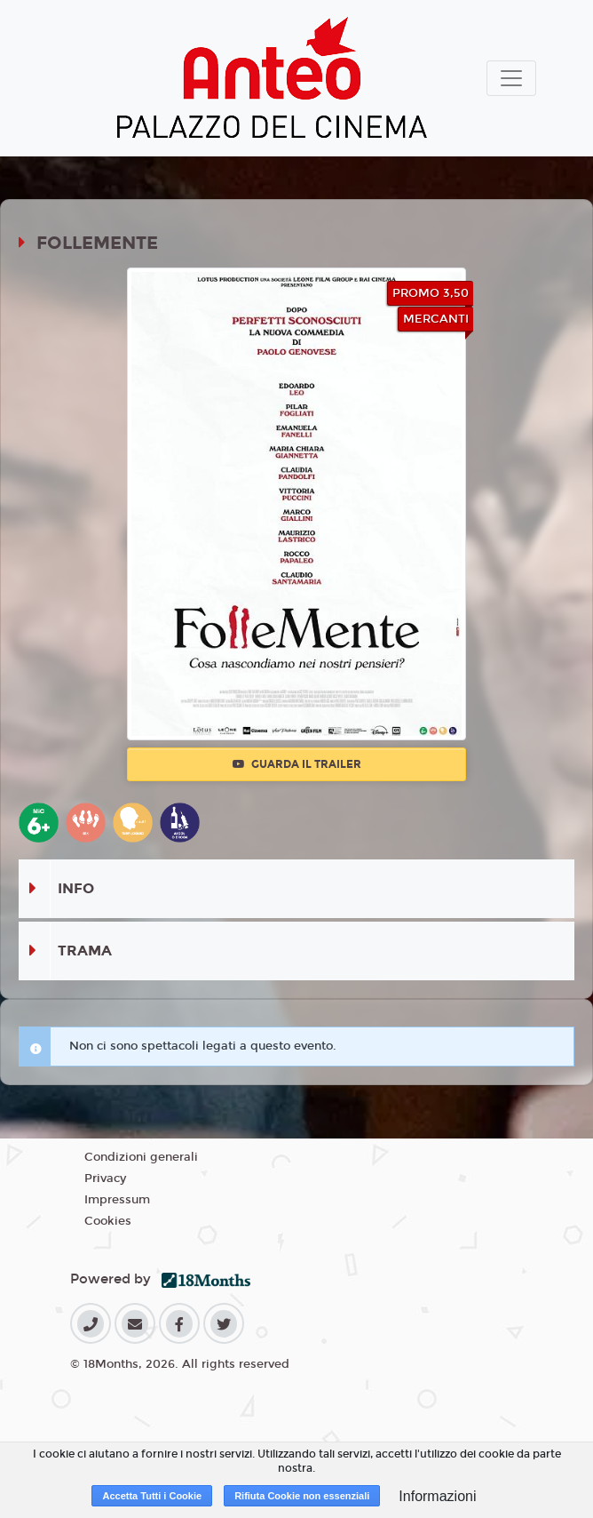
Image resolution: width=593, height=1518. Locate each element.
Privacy (105, 1178)
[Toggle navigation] (511, 78)
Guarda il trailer (297, 764)
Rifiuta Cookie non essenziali (301, 1495)
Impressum (117, 1200)
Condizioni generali (141, 1157)
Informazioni (437, 1496)
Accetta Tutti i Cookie (152, 1495)
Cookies (107, 1221)
